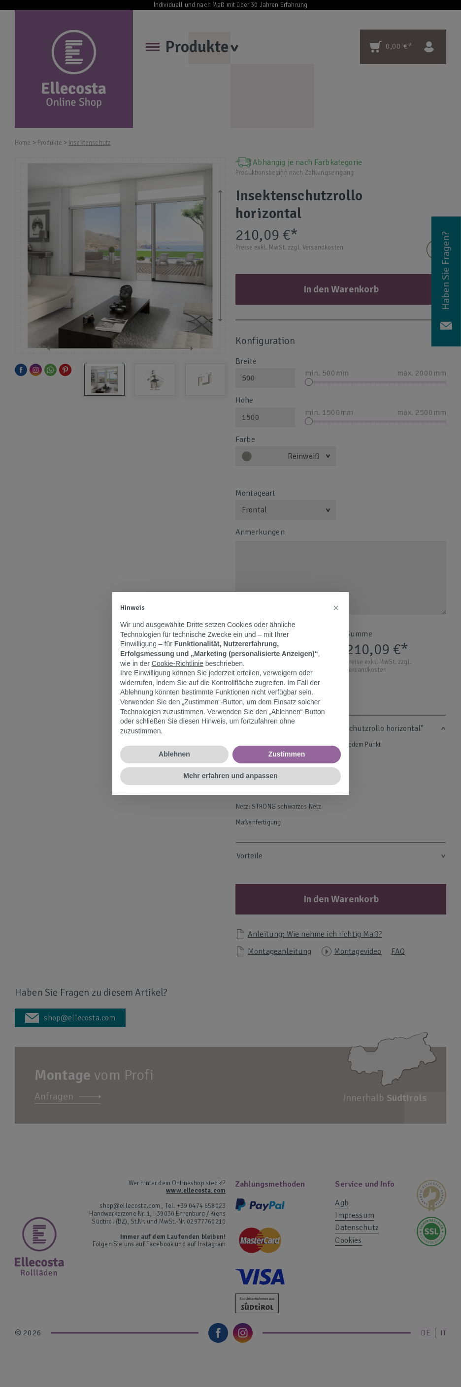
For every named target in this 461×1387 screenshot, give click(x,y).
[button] (336, 608)
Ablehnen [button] (174, 754)
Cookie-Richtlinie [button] (177, 663)
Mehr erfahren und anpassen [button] (230, 776)
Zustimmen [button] (286, 754)
